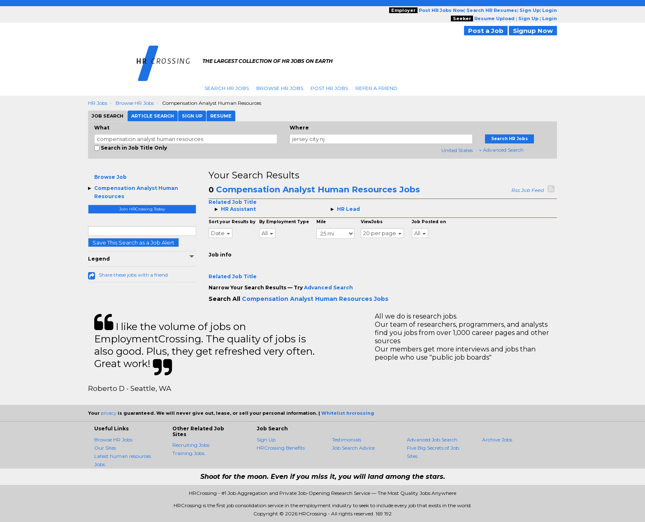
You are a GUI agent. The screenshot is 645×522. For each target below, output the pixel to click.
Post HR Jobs (329, 88)
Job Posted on (429, 221)
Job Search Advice (353, 448)
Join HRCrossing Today (142, 209)
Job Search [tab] (107, 116)
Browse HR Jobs (279, 88)
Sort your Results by (232, 221)
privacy (108, 413)
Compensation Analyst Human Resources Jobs (318, 189)
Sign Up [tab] (192, 116)
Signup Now (533, 31)
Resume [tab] (221, 116)
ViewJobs (372, 221)
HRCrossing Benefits (281, 448)
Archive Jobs (497, 440)
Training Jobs (188, 453)
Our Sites (105, 448)
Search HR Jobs (226, 88)
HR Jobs (97, 103)
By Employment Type (284, 221)
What (101, 128)
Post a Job (485, 31)
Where (299, 128)
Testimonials (346, 440)
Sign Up (266, 440)
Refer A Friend (376, 88)
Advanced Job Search (432, 440)
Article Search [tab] (152, 116)
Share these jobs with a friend (133, 275)
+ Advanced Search (501, 150)
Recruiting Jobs (190, 445)
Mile (321, 221)
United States (457, 150)
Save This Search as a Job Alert (133, 242)
